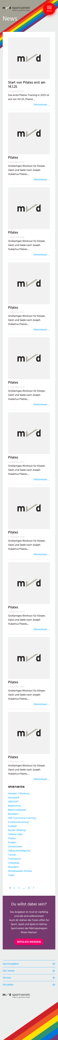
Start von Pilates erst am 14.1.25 (26, 84)
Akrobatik (14, 797)
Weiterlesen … (42, 105)
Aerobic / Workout (19, 793)
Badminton (14, 806)
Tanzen (12, 855)
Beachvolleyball (17, 810)
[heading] (29, 963)
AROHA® (13, 802)
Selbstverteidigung (19, 851)
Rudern (12, 842)
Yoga (11, 875)
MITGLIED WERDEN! (29, 942)
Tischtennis (14, 859)
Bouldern (13, 814)
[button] (49, 9)
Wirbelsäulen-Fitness (20, 871)
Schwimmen (15, 846)
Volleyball (13, 863)
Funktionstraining (18, 822)
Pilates (13, 157)
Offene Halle (15, 834)
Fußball (12, 826)
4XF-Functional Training (22, 818)
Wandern (13, 867)
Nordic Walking (17, 830)
